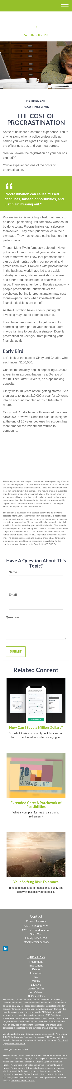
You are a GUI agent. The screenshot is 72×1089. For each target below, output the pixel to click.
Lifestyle (36, 984)
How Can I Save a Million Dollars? (36, 727)
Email (13, 594)
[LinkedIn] (35, 26)
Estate (36, 969)
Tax (36, 977)
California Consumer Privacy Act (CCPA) (33, 1037)
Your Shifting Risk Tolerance (36, 882)
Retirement (35, 961)
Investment (35, 965)
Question (12, 617)
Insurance (36, 973)
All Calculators (36, 996)
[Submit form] (16, 651)
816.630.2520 (36, 35)
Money (36, 980)
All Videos (36, 992)
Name (13, 572)
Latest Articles (36, 988)
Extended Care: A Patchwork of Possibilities (36, 805)
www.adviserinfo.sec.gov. (23, 1080)
